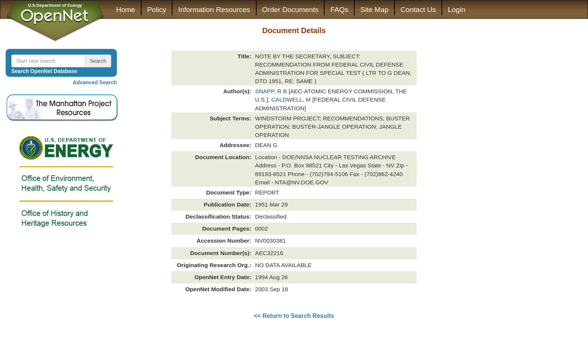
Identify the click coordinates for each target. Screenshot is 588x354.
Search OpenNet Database (44, 71)
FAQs (339, 10)
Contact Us (418, 10)
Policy (156, 10)
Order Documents (290, 10)
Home (125, 10)
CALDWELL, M (291, 99)
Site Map (374, 10)
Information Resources (214, 10)
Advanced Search (95, 82)
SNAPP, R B (272, 91)
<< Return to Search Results (294, 316)
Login (457, 10)
